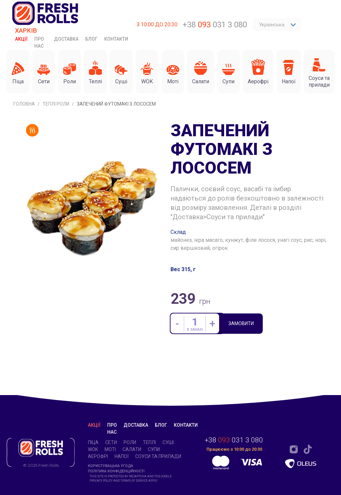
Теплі (149, 442)
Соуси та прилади (158, 456)
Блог (91, 39)
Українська (277, 25)
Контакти (116, 39)
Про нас (39, 42)
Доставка (66, 39)
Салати (132, 449)
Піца (93, 442)
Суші (168, 442)
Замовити (241, 354)
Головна (24, 134)
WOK (93, 449)
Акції (21, 39)
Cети (111, 442)
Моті (110, 449)
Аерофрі (98, 456)
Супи (154, 449)
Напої (122, 456)
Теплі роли (56, 134)
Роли (130, 442)
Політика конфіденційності (116, 471)
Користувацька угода (110, 466)
